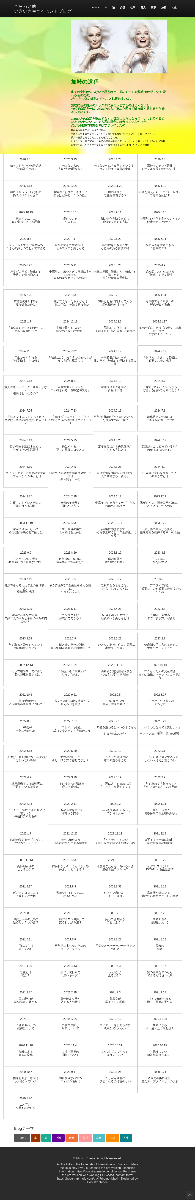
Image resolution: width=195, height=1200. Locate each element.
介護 (122, 7)
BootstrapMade (97, 1182)
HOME (95, 7)
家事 (153, 7)
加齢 (163, 7)
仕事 (132, 7)
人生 (174, 7)
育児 (143, 7)
